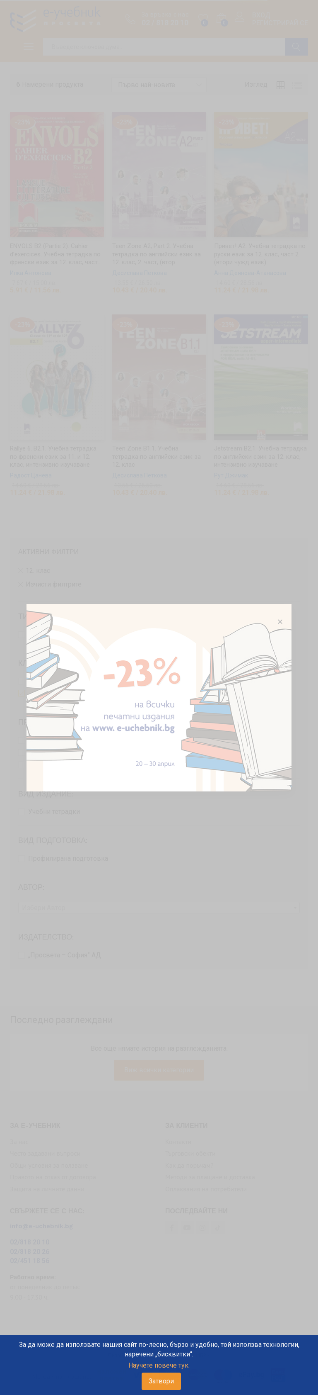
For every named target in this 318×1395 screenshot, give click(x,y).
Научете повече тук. (159, 1365)
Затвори (161, 1381)
